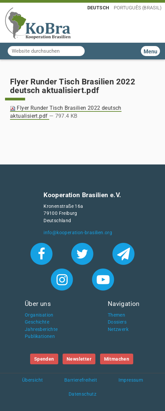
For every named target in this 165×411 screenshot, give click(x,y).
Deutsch (98, 7)
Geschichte (37, 322)
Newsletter (79, 359)
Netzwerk (118, 329)
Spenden (44, 359)
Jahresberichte (41, 329)
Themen (116, 315)
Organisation (39, 315)
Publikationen (40, 336)
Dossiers (117, 322)
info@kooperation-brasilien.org (78, 233)
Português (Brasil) (138, 7)
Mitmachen (117, 359)
